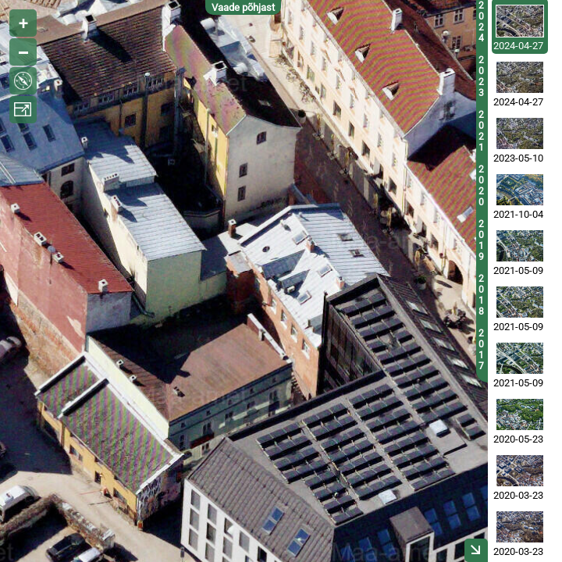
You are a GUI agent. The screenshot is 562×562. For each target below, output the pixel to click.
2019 (481, 240)
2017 (481, 350)
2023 (481, 76)
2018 (481, 295)
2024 (481, 22)
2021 (481, 131)
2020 (481, 186)
